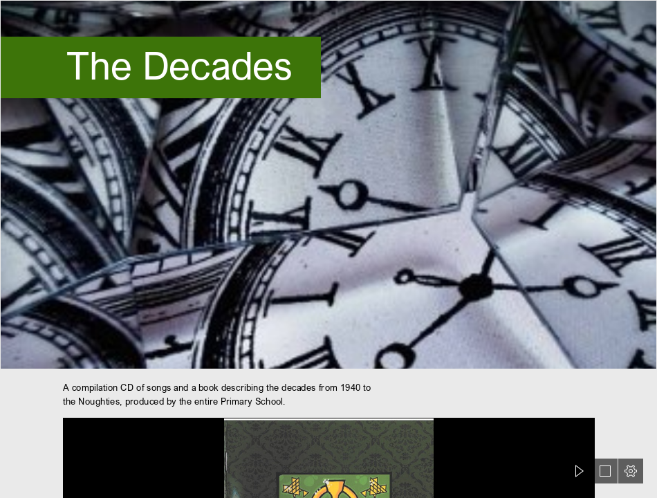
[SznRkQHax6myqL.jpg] (328, 184)
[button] (579, 471)
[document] (328, 249)
